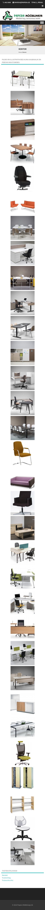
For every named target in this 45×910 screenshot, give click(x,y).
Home (20, 52)
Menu (22, 22)
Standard (5, 875)
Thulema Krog (6, 878)
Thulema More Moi (7, 880)
